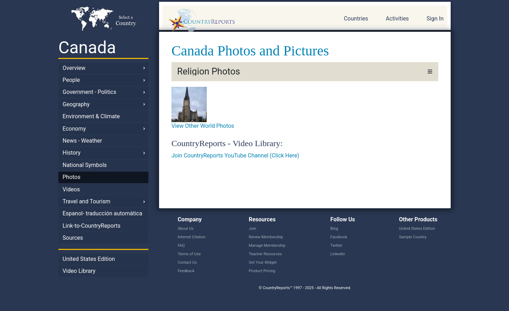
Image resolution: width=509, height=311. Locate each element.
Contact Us (187, 262)
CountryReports (240, 21)
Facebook (338, 237)
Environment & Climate (91, 116)
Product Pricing (262, 271)
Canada (87, 47)
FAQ (181, 245)
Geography (76, 104)
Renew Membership (266, 237)
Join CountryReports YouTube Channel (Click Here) (235, 155)
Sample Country (413, 237)
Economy (74, 128)
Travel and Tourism (86, 201)
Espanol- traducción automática (102, 213)
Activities (397, 18)
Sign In (435, 18)
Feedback (186, 271)
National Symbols (85, 165)
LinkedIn (337, 254)
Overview (74, 68)
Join (252, 228)
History (72, 152)
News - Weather (82, 140)
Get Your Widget (263, 262)
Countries (356, 18)
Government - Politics (89, 92)
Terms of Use (189, 254)
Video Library (79, 271)
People (71, 80)
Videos (71, 189)
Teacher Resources (265, 254)
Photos (72, 177)
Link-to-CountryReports (92, 225)
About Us (186, 228)
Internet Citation (192, 237)
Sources (73, 237)
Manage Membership (267, 245)
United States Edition (89, 259)
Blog (334, 228)
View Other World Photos (202, 125)
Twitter (336, 245)
